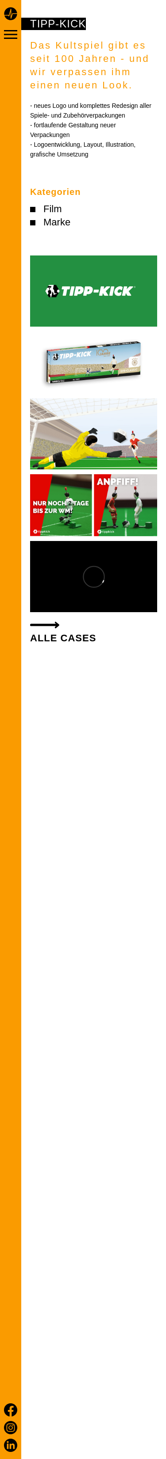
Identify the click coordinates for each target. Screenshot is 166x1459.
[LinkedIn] (10, 1445)
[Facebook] (10, 1410)
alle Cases (63, 638)
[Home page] (10, 15)
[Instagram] (10, 1427)
